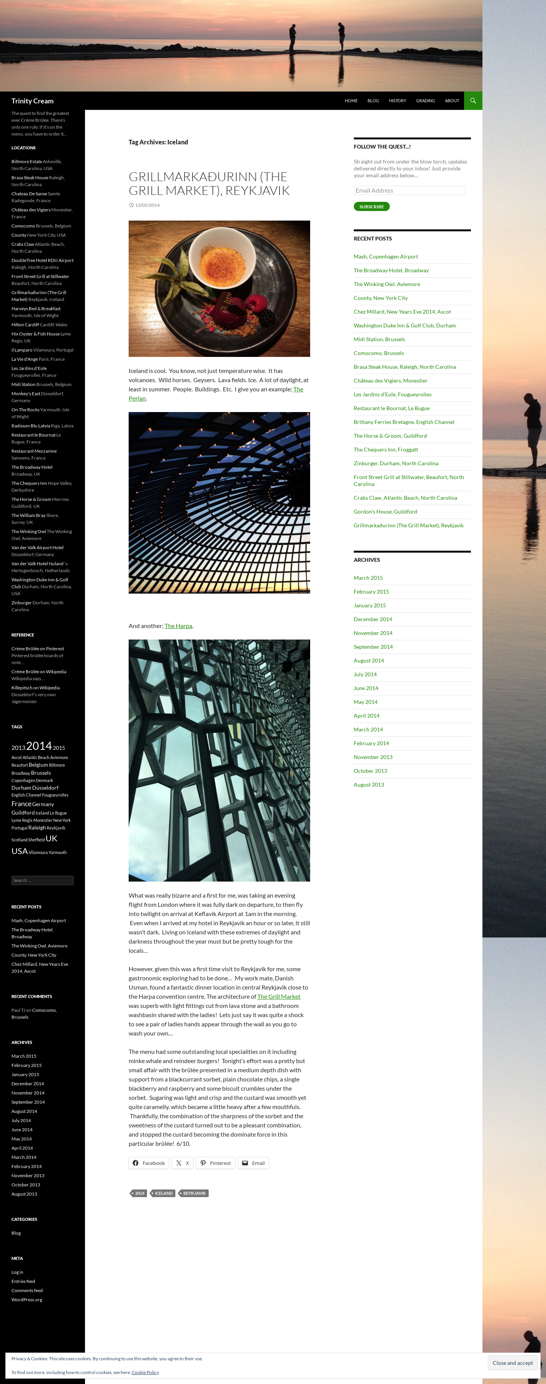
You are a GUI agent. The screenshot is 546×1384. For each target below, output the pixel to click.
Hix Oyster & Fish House (35, 334)
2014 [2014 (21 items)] (39, 745)
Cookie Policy (145, 1372)
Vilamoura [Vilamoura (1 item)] (38, 852)
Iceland (164, 1193)
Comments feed (27, 1290)
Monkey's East (25, 393)
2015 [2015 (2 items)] (59, 747)
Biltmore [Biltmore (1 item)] (57, 764)
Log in (17, 1272)
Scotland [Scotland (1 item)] (19, 839)
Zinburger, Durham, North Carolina (396, 463)
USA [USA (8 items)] (19, 851)
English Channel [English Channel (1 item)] (26, 794)
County (18, 235)
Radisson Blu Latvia (30, 426)
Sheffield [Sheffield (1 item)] (36, 839)
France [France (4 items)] (21, 803)
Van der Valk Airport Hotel (37, 547)
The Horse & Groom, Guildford (390, 435)
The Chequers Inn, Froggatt (386, 449)
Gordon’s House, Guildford (385, 511)
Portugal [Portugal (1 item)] (19, 827)
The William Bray (28, 515)
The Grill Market (279, 996)
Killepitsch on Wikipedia (35, 687)
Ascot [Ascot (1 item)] (16, 757)
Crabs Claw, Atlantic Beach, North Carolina (405, 497)
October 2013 (370, 770)
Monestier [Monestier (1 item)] (42, 820)
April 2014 (366, 715)
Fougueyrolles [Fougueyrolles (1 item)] (55, 794)
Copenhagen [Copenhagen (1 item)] (23, 780)
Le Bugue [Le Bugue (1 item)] (58, 812)
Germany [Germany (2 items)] (43, 804)
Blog (373, 100)
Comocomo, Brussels (379, 353)
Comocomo (23, 226)
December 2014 (373, 619)
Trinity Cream (32, 101)
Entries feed (23, 1281)
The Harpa (178, 625)
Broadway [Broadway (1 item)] (20, 773)
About (452, 100)
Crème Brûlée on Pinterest (37, 648)
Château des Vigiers (31, 210)
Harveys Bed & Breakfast (35, 308)
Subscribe (372, 206)
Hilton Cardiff (25, 324)
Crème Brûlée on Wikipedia (38, 671)
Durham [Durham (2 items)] (21, 787)
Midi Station (23, 384)
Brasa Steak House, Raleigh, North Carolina (405, 366)
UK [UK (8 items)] (51, 838)
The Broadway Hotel (31, 467)
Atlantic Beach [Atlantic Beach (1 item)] (36, 757)
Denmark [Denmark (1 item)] (44, 780)
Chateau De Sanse (29, 193)
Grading (425, 100)
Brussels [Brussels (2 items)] (41, 772)
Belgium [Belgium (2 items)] (38, 764)
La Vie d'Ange (24, 359)
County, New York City (381, 297)
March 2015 (368, 577)
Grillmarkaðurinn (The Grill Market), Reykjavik (209, 183)
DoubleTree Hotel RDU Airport (42, 260)
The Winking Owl (28, 531)
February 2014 (371, 743)
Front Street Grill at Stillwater (40, 276)
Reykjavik (194, 1193)
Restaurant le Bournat (33, 435)
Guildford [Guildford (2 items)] (23, 812)
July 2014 (365, 674)
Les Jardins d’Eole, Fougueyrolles (393, 394)
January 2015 (370, 605)
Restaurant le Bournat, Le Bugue (392, 408)
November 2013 (373, 757)
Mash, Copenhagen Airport (386, 256)
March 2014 (368, 729)
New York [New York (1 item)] (62, 820)
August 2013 (369, 784)
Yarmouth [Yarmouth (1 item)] (58, 852)
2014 (139, 1193)
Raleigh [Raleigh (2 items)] (37, 827)
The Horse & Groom (31, 499)
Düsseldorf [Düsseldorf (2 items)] (45, 787)
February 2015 (371, 591)
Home (351, 100)
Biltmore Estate (26, 161)
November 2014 (373, 633)
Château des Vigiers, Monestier (391, 380)
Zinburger (21, 602)
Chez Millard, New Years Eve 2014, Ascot (402, 311)
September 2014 (373, 646)
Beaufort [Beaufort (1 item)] (19, 764)
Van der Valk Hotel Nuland (37, 563)
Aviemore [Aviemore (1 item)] (59, 757)
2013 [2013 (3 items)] (18, 747)
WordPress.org (26, 1299)
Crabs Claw (22, 244)
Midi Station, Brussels (379, 339)
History (397, 100)
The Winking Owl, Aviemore (387, 284)
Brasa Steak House (29, 177)
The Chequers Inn (29, 483)
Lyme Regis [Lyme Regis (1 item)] (22, 820)
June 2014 (366, 688)
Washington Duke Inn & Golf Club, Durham (405, 325)
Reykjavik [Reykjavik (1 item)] (56, 827)
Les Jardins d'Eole (29, 368)
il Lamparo (22, 350)
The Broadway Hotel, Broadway (391, 270)
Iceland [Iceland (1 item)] (42, 812)
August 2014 (369, 660)
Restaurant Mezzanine (34, 451)
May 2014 (366, 702)
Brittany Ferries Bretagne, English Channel (404, 422)
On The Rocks (25, 409)
